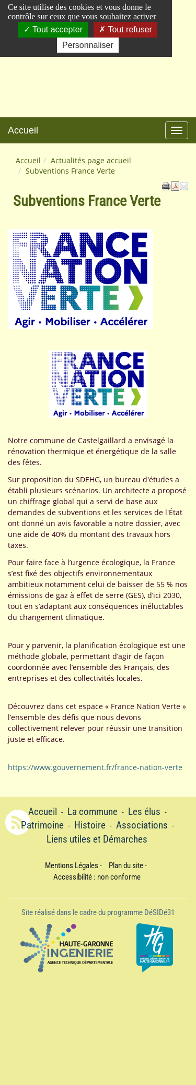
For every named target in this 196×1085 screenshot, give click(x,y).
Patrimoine (42, 825)
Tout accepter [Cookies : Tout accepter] (53, 29)
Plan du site (126, 865)
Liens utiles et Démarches (97, 839)
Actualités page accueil (91, 160)
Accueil (23, 130)
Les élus (144, 812)
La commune (92, 812)
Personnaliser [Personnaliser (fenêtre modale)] (87, 45)
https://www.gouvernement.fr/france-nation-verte (95, 767)
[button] (184, 185)
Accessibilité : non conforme (97, 877)
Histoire (90, 825)
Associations (142, 825)
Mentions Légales (71, 865)
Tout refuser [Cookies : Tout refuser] (125, 29)
